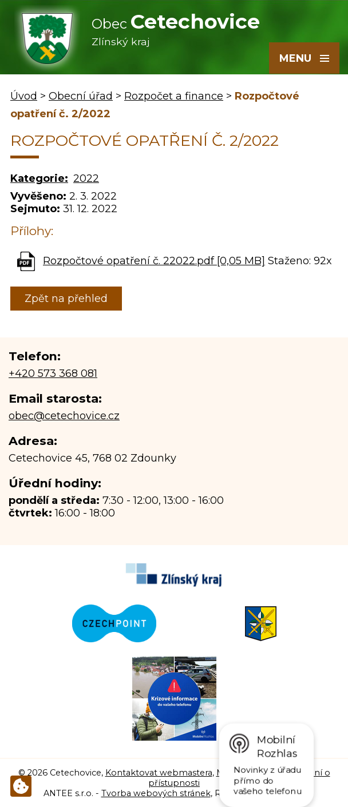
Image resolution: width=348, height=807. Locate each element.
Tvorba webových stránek (156, 793)
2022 (86, 178)
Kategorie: (39, 178)
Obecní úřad (81, 96)
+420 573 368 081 (53, 373)
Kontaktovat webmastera (158, 773)
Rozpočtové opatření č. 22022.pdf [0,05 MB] (154, 261)
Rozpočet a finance (173, 96)
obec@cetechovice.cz (64, 416)
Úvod (23, 96)
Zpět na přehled (66, 298)
